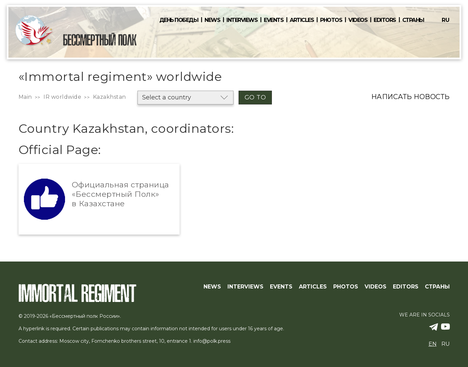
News (212, 20)
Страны (413, 20)
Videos (357, 20)
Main (25, 97)
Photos (331, 20)
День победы (178, 20)
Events (273, 20)
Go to (255, 97)
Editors (385, 20)
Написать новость (410, 97)
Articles (302, 20)
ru (445, 20)
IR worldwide (62, 97)
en (433, 344)
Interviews (241, 20)
